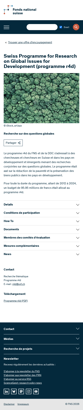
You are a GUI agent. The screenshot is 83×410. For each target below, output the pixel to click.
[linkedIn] (6, 391)
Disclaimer (9, 404)
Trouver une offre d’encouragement (28, 42)
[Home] (24, 13)
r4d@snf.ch (18, 284)
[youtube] (36, 391)
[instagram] (28, 391)
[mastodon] (21, 391)
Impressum (23, 404)
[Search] (76, 27)
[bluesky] (14, 391)
